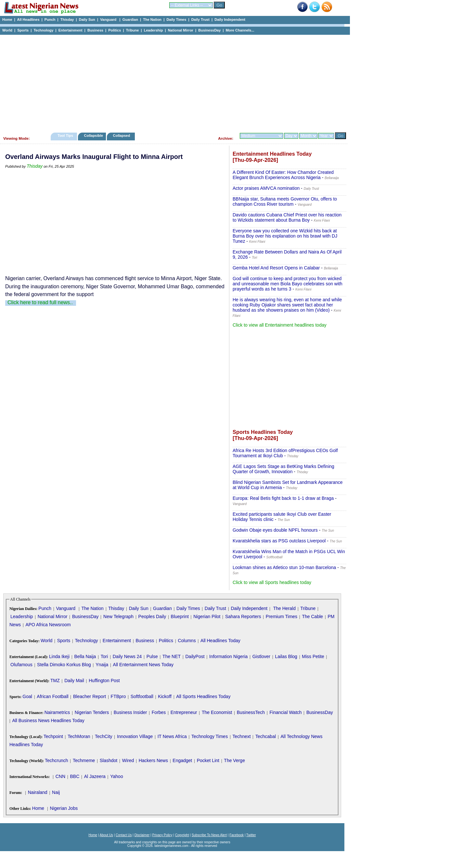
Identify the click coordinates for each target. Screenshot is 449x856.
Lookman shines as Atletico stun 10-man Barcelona (284, 567)
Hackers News (153, 760)
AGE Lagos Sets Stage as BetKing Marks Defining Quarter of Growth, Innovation (283, 469)
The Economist (217, 712)
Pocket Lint (208, 760)
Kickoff (165, 696)
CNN (60, 776)
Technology (43, 30)
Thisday (67, 19)
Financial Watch (285, 712)
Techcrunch (56, 760)
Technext (242, 736)
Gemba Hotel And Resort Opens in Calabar (276, 267)
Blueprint (180, 616)
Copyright (182, 835)
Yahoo (116, 776)
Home (7, 19)
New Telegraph (118, 616)
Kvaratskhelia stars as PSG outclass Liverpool (279, 540)
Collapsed (122, 135)
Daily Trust (200, 19)
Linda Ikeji (59, 656)
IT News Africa (172, 736)
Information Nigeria (228, 656)
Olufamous (21, 664)
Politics (114, 30)
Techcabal (265, 736)
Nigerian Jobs (64, 808)
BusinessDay (209, 30)
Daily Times (176, 19)
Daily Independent (229, 19)
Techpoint (53, 736)
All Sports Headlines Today (203, 696)
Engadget (182, 760)
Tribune (132, 30)
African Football (52, 696)
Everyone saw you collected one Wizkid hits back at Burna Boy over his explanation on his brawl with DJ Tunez (285, 236)
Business (95, 30)
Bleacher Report (89, 696)
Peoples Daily (152, 616)
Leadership (153, 30)
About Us (106, 835)
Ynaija (102, 664)
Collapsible (93, 135)
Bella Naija (85, 656)
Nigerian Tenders (92, 712)
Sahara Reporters (243, 616)
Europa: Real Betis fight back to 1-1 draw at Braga (283, 498)
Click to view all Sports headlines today (272, 582)
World (7, 30)
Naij (56, 792)
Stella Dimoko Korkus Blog (64, 664)
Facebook (236, 835)
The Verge (234, 760)
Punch (50, 19)
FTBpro (118, 696)
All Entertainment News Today (143, 664)
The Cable (312, 616)
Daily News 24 (127, 656)
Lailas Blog (286, 656)
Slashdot (108, 760)
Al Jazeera (95, 776)
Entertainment (70, 30)
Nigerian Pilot (206, 616)
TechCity (103, 736)
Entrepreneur (184, 712)
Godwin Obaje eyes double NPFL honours (275, 530)
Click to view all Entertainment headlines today (280, 325)
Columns (187, 640)
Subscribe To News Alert (209, 835)
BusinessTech (251, 712)
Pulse (152, 656)
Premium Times (281, 616)
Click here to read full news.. (40, 302)
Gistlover (261, 656)
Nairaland (37, 792)
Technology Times (209, 736)
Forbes (159, 712)
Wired (128, 760)
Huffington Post (104, 680)
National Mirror (180, 30)
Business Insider (130, 712)
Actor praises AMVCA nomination (266, 188)
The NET (171, 656)
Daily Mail (74, 680)
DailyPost (195, 656)
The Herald (284, 608)
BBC (74, 776)
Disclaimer (142, 835)
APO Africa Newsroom (48, 624)
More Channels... (240, 30)
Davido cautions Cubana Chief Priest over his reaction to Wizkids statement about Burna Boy (287, 217)
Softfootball (142, 696)
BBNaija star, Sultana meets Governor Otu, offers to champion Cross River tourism (285, 201)
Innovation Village (135, 736)
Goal (27, 696)
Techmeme (84, 760)
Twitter (251, 835)
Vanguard (108, 19)
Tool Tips (65, 135)
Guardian (130, 19)
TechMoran (79, 736)
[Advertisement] (172, 81)
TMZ (55, 680)
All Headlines (28, 19)
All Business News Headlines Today (48, 720)
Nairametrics (57, 712)
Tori (104, 656)
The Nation (152, 19)
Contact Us (124, 835)
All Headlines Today (220, 640)
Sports (23, 30)
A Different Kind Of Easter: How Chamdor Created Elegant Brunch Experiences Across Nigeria (283, 175)
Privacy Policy (162, 835)
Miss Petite (313, 656)
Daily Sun (87, 19)
